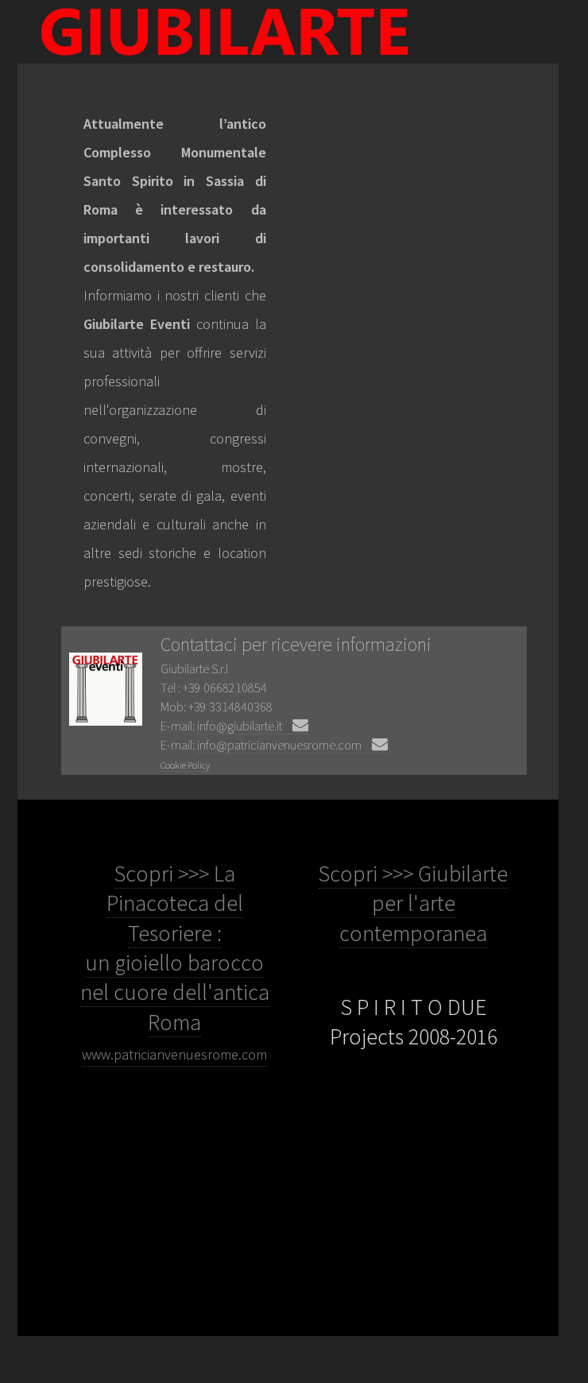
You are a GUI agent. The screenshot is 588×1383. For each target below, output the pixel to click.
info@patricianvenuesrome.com (292, 745)
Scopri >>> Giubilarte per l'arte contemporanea (413, 903)
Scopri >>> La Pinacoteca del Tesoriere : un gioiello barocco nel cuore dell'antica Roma (174, 961)
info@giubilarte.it (252, 726)
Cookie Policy (185, 765)
